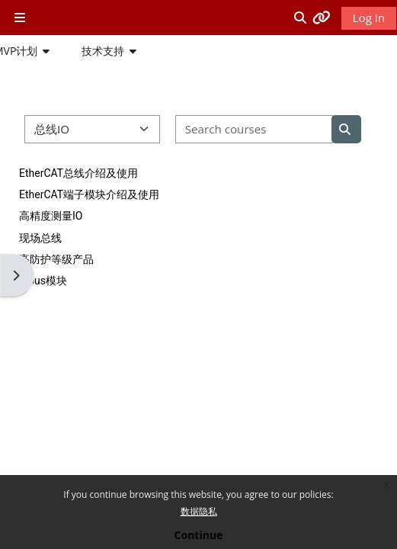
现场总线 (40, 238)
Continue (198, 535)
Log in (369, 17)
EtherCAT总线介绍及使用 (78, 173)
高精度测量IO (50, 216)
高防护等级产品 (56, 259)
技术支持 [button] (103, 50)
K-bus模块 (43, 280)
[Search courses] (254, 129)
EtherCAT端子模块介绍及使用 (89, 194)
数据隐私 (199, 511)
